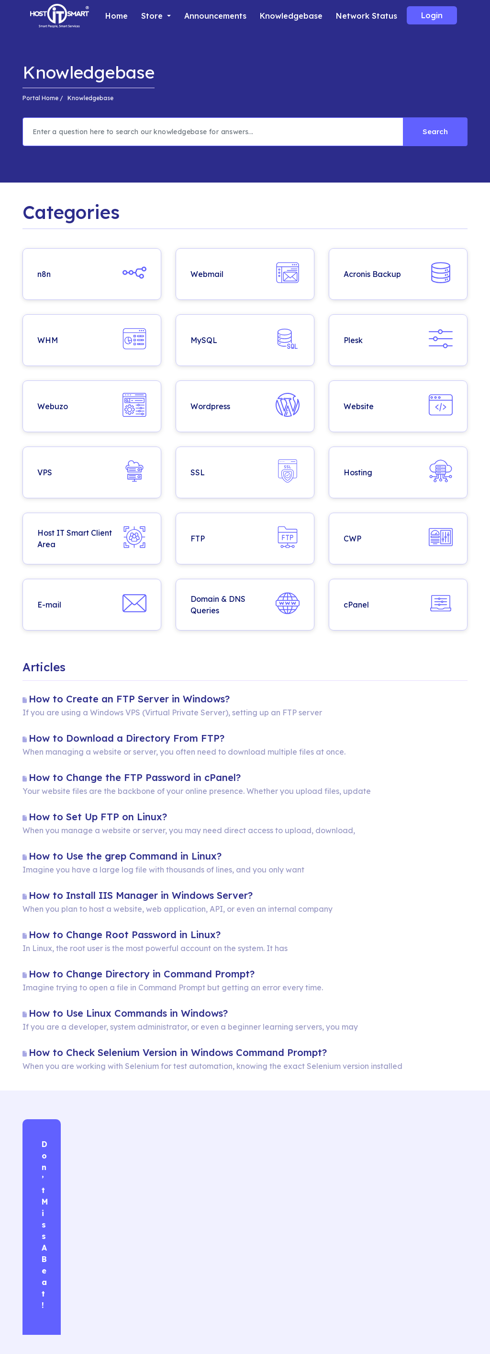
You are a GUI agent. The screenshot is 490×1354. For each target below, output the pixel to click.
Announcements (215, 16)
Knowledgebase (291, 16)
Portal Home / (42, 98)
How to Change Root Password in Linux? (125, 935)
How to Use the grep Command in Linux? (125, 856)
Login (432, 15)
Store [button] (153, 16)
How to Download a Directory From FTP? (126, 738)
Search (435, 131)
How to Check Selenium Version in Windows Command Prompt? (178, 1052)
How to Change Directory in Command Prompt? (142, 974)
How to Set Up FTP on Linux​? (98, 817)
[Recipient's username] (212, 131)
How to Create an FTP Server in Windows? (129, 699)
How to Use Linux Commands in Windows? (128, 1013)
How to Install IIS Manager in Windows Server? (141, 895)
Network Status (366, 16)
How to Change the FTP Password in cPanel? (135, 777)
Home (116, 16)
